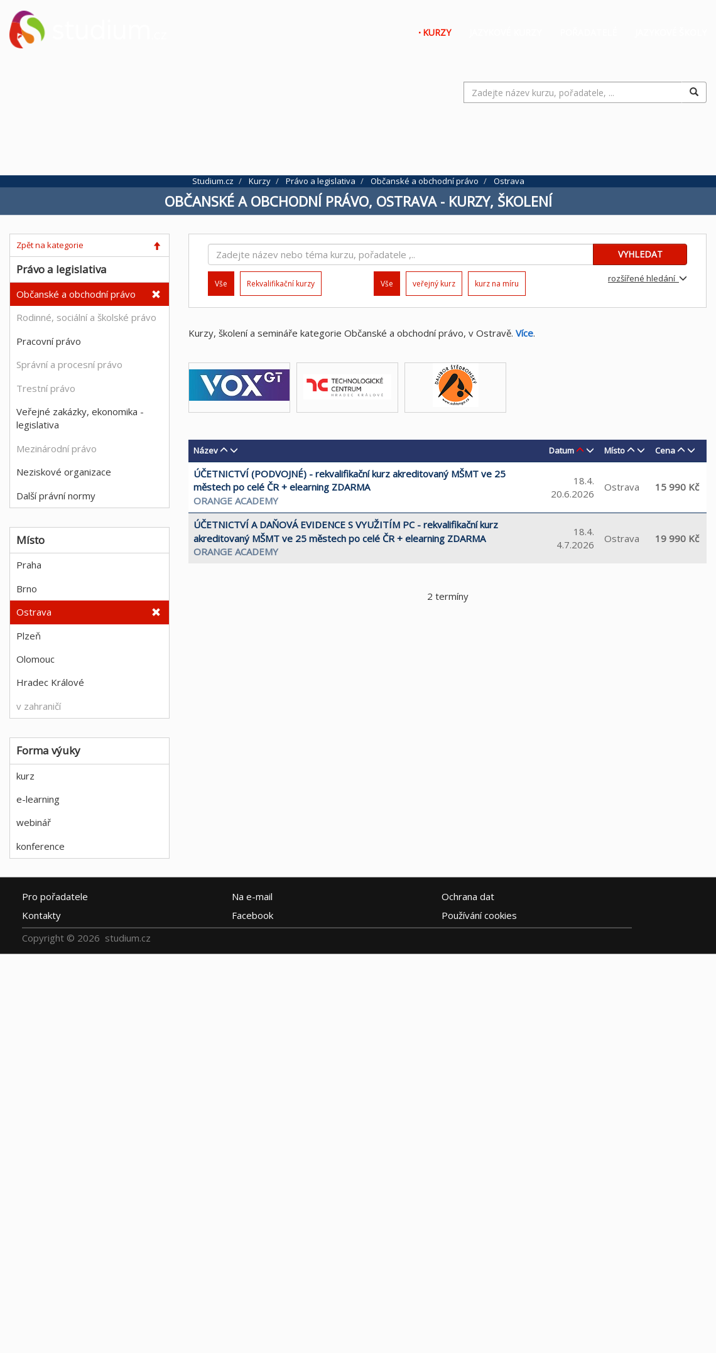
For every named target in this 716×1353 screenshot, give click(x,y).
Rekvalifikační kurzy (281, 283)
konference (40, 846)
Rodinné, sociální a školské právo (86, 317)
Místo (614, 450)
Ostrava (34, 612)
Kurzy (437, 32)
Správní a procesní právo (69, 364)
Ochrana (468, 895)
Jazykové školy (671, 32)
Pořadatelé (588, 32)
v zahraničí (38, 706)
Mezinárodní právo (56, 448)
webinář (33, 822)
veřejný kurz (434, 283)
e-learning (38, 799)
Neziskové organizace (63, 471)
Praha (28, 564)
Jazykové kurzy (505, 32)
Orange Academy (235, 500)
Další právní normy (55, 495)
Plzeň (28, 635)
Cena (665, 450)
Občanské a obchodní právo (76, 294)
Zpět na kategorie (50, 245)
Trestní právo (45, 388)
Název (205, 450)
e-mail (252, 895)
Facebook (252, 914)
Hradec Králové (50, 682)
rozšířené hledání (647, 278)
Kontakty (41, 914)
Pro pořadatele (55, 895)
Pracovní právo (48, 341)
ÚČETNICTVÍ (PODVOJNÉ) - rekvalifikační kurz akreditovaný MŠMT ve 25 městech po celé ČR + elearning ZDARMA (349, 480)
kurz (25, 775)
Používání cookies (479, 914)
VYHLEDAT (640, 254)
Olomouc (35, 659)
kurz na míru (497, 283)
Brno (26, 588)
